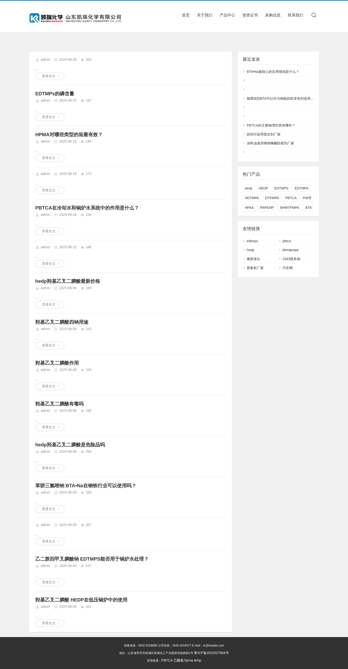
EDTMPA (301, 188)
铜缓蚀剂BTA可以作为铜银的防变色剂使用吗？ (282, 98)
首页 (186, 15)
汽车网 (288, 268)
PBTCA (291, 198)
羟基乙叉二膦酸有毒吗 (59, 403)
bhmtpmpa (290, 250)
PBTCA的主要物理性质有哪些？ (271, 125)
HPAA (249, 208)
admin (45, 59)
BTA (308, 208)
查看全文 (49, 76)
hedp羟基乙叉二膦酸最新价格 (67, 281)
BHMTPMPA (289, 208)
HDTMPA (252, 198)
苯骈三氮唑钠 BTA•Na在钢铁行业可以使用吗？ (85, 485)
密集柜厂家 (255, 268)
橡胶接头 (253, 259)
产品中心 (227, 15)
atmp (248, 188)
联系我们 (295, 15)
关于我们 (204, 15)
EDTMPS (281, 188)
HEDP (263, 188)
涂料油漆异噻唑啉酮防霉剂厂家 (270, 143)
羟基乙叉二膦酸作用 (57, 363)
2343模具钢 (291, 259)
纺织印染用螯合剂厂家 (264, 134)
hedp (250, 250)
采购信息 (273, 15)
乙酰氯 (179, 660)
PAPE (307, 198)
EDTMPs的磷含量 (54, 93)
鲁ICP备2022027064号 (211, 653)
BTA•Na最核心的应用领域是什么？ (273, 72)
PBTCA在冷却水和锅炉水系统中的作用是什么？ (87, 207)
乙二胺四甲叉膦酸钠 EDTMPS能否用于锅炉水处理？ (92, 559)
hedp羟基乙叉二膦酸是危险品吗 (70, 444)
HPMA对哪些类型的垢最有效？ (69, 134)
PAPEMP (267, 208)
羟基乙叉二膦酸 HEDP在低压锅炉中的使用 (81, 599)
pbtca (287, 241)
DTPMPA (272, 198)
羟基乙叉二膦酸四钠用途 (61, 322)
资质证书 (250, 15)
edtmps (252, 241)
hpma (188, 660)
